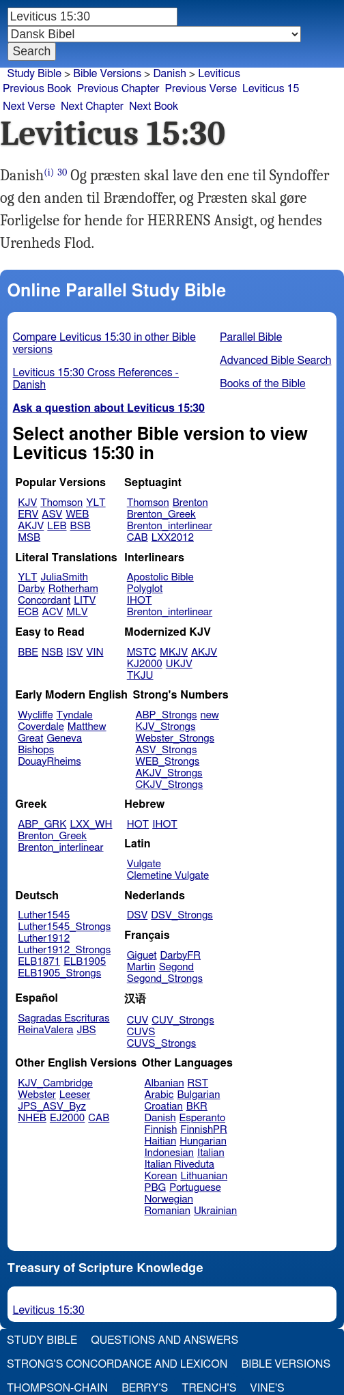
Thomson (61, 503)
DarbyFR (180, 955)
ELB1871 (39, 962)
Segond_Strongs (165, 979)
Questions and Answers (164, 1340)
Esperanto (203, 1118)
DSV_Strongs (182, 915)
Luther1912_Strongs (64, 950)
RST (198, 1083)
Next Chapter (92, 106)
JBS (86, 1030)
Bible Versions (107, 73)
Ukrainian (215, 1211)
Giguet (142, 955)
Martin (141, 967)
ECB (28, 612)
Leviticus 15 (270, 88)
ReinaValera (45, 1030)
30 (62, 172)
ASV (52, 514)
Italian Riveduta (179, 1164)
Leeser (74, 1095)
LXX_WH (91, 824)
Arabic (159, 1095)
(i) (49, 172)
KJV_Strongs (165, 727)
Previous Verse (201, 88)
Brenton (190, 503)
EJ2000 (67, 1118)
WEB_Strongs (167, 762)
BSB (80, 526)
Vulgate (144, 864)
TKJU (140, 676)
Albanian (164, 1083)
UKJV (179, 664)
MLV (76, 612)
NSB (52, 652)
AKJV (31, 526)
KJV (27, 503)
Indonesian (170, 1153)
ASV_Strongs (166, 750)
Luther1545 (44, 915)
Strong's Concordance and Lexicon (117, 1364)
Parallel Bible (251, 337)
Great (30, 738)
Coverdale (41, 727)
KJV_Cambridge (55, 1083)
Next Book (153, 106)
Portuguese (195, 1188)
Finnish (161, 1130)
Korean (161, 1176)
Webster (37, 1095)
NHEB (32, 1118)
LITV (85, 600)
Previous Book (37, 88)
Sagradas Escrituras (63, 1018)
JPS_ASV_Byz (52, 1106)
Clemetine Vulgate (168, 876)
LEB (56, 526)
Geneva (64, 738)
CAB (137, 538)
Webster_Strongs (174, 738)
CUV (138, 1020)
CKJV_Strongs (169, 785)
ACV (52, 612)
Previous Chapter (118, 88)
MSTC (141, 652)
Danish (160, 1118)
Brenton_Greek (161, 514)
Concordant (44, 600)
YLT (95, 503)
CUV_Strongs (183, 1020)
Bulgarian (198, 1095)
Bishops (36, 750)
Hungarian (203, 1141)
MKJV (174, 652)
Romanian (167, 1211)
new (210, 715)
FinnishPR (203, 1130)
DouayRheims (49, 762)
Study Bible (34, 73)
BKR (196, 1106)
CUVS (141, 1032)
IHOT (139, 600)
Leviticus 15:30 (49, 1310)
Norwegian (169, 1199)
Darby (31, 589)
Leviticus (219, 73)
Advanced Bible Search (275, 360)
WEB (77, 514)
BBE (28, 652)
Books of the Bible (263, 383)
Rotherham (73, 589)
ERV (28, 514)
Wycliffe (35, 715)
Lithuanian (203, 1176)
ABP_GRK (42, 824)
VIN (94, 652)
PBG (156, 1188)
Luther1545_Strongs (64, 927)
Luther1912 (44, 938)
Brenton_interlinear (169, 526)
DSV (137, 915)
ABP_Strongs (166, 715)
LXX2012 (173, 538)
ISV (74, 652)
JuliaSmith (64, 577)
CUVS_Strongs (162, 1044)
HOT (138, 824)
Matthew (87, 727)
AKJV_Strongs (168, 773)
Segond (176, 967)
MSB (29, 538)
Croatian (164, 1106)
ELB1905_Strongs (59, 973)
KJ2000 (144, 664)
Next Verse (29, 106)
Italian (211, 1153)
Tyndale (75, 715)
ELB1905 (84, 962)
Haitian (161, 1141)
